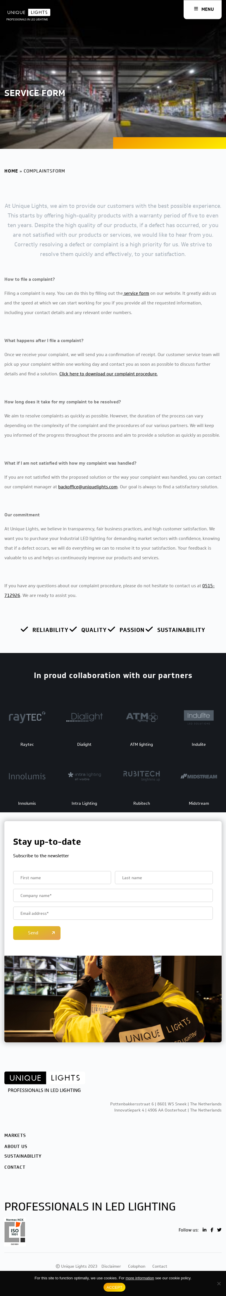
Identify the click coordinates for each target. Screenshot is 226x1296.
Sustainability (23, 1156)
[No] (219, 1283)
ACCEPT (114, 1287)
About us (15, 1146)
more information (139, 1278)
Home (11, 171)
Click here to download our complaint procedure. (108, 374)
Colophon (136, 1266)
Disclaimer (111, 1266)
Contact (14, 1167)
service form (136, 293)
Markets (15, 1135)
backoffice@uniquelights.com (88, 487)
